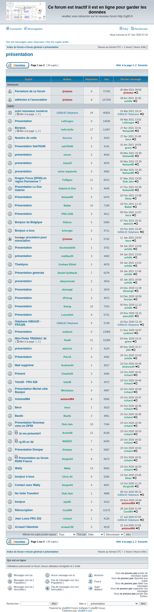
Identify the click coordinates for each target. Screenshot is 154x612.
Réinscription (24, 510)
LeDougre (67, 121)
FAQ (124, 28)
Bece (18, 407)
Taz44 (67, 340)
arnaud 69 (67, 527)
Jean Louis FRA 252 (28, 518)
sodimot (67, 331)
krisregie (67, 230)
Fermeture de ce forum (30, 91)
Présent (20, 373)
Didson (67, 222)
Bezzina (67, 138)
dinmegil (67, 289)
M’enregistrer (33, 28)
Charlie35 (67, 373)
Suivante (142, 65)
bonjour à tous (24, 476)
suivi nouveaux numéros (31, 111)
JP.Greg (67, 298)
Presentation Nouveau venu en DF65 (29, 424)
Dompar (67, 449)
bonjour (20, 501)
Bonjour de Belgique (28, 222)
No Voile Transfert (27, 493)
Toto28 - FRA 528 (26, 382)
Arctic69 (67, 432)
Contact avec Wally (27, 485)
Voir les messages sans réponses (25, 42)
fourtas (128, 299)
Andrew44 (67, 365)
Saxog (67, 306)
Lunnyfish (67, 314)
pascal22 (128, 316)
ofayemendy (67, 281)
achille (128, 101)
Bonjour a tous (25, 230)
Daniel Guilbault (67, 272)
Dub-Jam (128, 181)
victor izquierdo (67, 171)
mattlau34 (67, 256)
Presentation (23, 121)
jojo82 (67, 501)
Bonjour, (20, 128)
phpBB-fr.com (85, 610)
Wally (18, 468)
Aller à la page (124, 65)
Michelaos (67, 390)
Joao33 (67, 163)
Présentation (23, 197)
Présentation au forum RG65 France (31, 459)
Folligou (67, 179)
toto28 (67, 382)
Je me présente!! (30, 433)
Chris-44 (67, 476)
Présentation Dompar (29, 449)
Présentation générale (29, 272)
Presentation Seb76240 (30, 146)
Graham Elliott (67, 264)
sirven (67, 154)
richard (128, 375)
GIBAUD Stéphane (67, 112)
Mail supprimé (24, 365)
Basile (19, 415)
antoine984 (67, 399)
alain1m (128, 223)
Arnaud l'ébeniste (26, 527)
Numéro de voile (26, 138)
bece (128, 139)
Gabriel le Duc (67, 188)
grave (128, 147)
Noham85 (128, 131)
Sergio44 (67, 459)
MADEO (67, 441)
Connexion (14, 28)
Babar (67, 205)
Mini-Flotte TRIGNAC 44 (30, 338)
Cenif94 (67, 510)
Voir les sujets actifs (57, 42)
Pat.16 (67, 357)
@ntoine (67, 91)
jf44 (128, 350)
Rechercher (139, 28)
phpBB (65, 608)
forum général (34, 47)
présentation (51, 47)
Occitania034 (67, 247)
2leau (128, 198)
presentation (23, 171)
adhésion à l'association (31, 99)
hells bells (67, 129)
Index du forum (15, 47)
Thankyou (21, 264)
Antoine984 (22, 399)
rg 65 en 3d (26, 442)
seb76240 (67, 146)
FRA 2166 (67, 213)
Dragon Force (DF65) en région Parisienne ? (31, 180)
